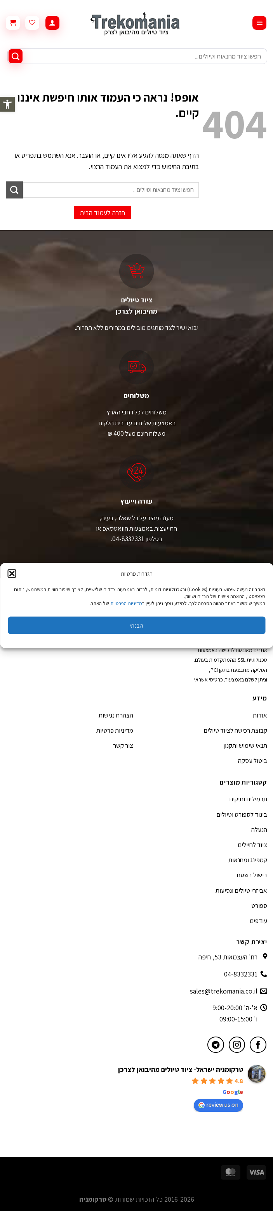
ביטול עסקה (252, 760)
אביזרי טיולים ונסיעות (241, 890)
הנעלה (259, 829)
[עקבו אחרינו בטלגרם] (215, 1045)
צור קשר (123, 745)
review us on (218, 1105)
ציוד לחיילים (252, 844)
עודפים (258, 920)
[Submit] (16, 56)
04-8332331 (240, 973)
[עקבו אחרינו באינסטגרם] (237, 1045)
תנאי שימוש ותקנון (245, 745)
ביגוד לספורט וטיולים (241, 814)
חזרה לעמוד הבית (102, 212)
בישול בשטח (252, 875)
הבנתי (136, 625)
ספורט (259, 905)
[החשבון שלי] (52, 23)
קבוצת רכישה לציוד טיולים (235, 730)
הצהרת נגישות (116, 715)
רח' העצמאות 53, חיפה (227, 956)
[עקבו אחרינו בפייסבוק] (258, 1045)
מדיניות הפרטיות (126, 603)
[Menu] (259, 23)
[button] (7, 104)
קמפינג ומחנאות (247, 860)
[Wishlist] (32, 23)
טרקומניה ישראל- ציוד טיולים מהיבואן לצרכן (180, 1069)
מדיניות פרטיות (114, 730)
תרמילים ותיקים (248, 799)
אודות (260, 715)
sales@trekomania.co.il (223, 991)
